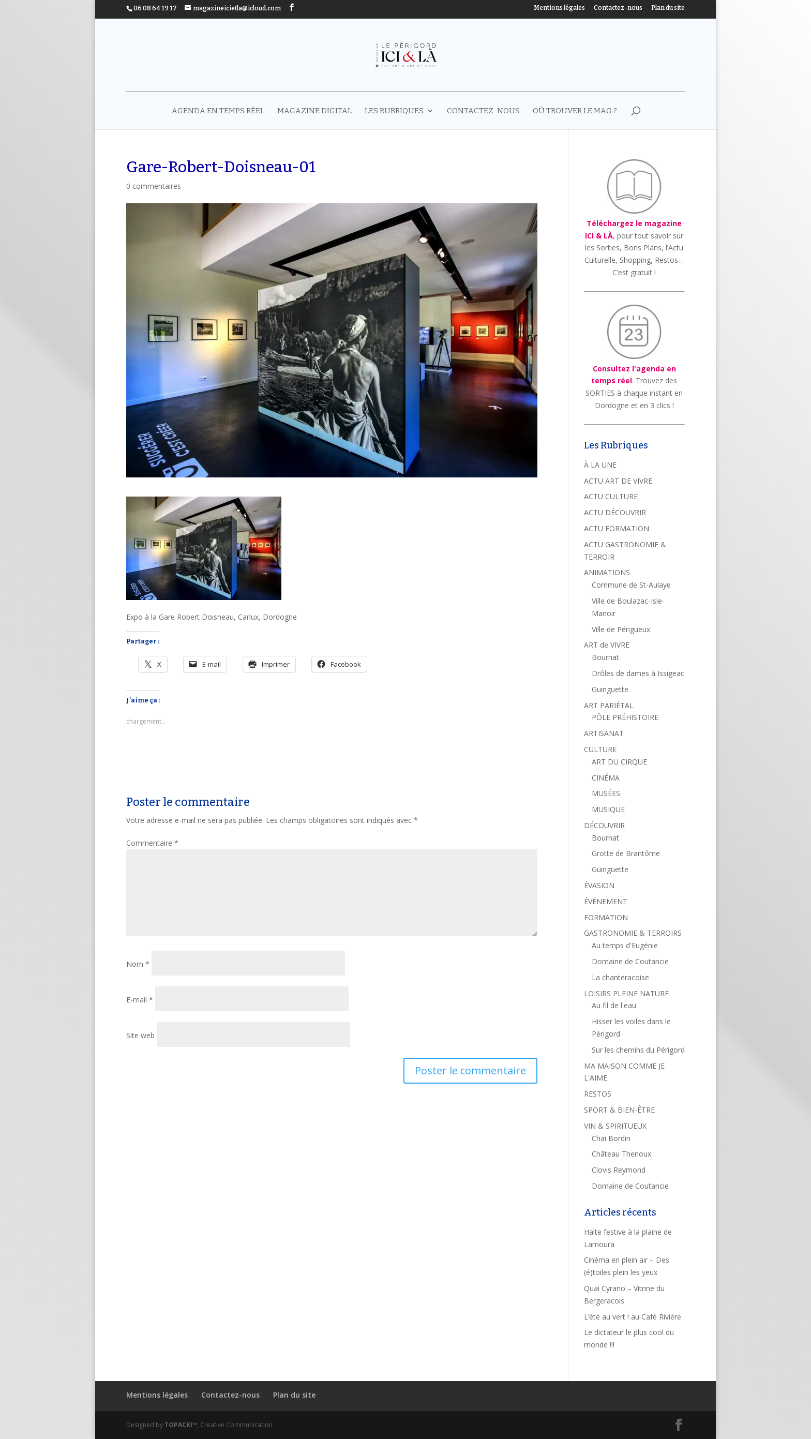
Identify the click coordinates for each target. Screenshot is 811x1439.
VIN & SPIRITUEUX (615, 1126)
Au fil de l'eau (614, 1005)
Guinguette (610, 689)
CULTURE (600, 749)
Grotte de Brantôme (626, 853)
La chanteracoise (620, 977)
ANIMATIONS (607, 572)
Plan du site (668, 8)
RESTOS (597, 1094)
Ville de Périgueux (621, 629)
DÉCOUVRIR (604, 825)
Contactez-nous (618, 8)
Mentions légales (559, 8)
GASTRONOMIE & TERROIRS (633, 933)
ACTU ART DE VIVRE (618, 481)
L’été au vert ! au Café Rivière (632, 1317)
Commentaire (152, 843)
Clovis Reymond (618, 1170)
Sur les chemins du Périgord (638, 1050)
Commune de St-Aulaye (631, 585)
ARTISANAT (604, 733)
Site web (140, 1035)
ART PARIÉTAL (609, 705)
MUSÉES (606, 793)
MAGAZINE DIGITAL (314, 111)
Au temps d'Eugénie (625, 945)
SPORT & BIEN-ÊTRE (619, 1110)
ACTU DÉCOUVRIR (615, 512)
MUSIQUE (608, 809)
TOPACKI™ (180, 1424)
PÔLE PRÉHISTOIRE (625, 717)
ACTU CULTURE (611, 496)
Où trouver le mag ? (575, 111)
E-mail (139, 1000)
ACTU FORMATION (616, 528)
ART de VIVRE (606, 645)
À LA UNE (600, 465)
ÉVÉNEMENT (605, 901)
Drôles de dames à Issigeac (638, 673)
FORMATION (606, 917)
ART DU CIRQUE (619, 762)
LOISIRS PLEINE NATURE (626, 993)
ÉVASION (599, 885)
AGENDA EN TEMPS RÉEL (218, 111)
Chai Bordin (611, 1138)
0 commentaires (153, 186)
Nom (137, 964)
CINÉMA (606, 778)
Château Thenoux (621, 1154)
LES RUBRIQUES (394, 111)
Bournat (605, 657)
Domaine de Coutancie (630, 961)
